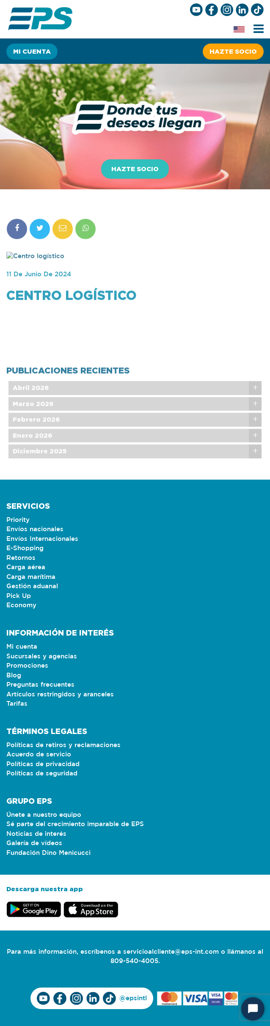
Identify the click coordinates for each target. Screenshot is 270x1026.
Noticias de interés (36, 834)
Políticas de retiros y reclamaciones (63, 745)
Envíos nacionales (34, 529)
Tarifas (17, 704)
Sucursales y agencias (41, 656)
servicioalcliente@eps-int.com (171, 952)
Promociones (27, 666)
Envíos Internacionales (42, 539)
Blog (13, 675)
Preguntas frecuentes (40, 685)
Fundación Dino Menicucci (48, 853)
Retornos (21, 558)
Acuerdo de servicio (38, 754)
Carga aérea (25, 567)
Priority (18, 520)
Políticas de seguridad (41, 773)
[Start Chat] (252, 1009)
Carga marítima (30, 577)
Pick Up (18, 596)
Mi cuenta (32, 51)
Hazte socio (233, 51)
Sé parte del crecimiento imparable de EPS (75, 824)
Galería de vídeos (34, 843)
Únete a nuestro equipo (43, 815)
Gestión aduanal (32, 586)
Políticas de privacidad (43, 764)
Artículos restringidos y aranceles (60, 694)
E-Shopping (25, 548)
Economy (21, 605)
